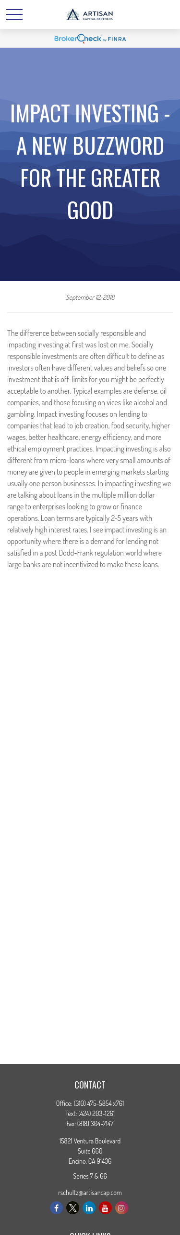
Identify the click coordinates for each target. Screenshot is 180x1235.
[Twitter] (72, 1207)
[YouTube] (105, 1207)
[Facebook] (56, 1207)
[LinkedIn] (89, 1207)
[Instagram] (121, 1207)
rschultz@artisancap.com (90, 1192)
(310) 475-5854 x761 (99, 1103)
